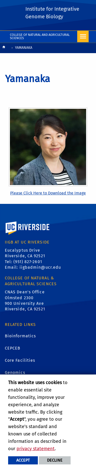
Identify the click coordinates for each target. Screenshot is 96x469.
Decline (54, 460)
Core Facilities (20, 360)
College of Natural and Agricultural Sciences (40, 36)
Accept (23, 460)
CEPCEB (13, 348)
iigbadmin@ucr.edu (40, 267)
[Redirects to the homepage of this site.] (4, 48)
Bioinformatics (20, 336)
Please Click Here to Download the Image (48, 193)
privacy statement (36, 448)
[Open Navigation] (83, 36)
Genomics (15, 372)
